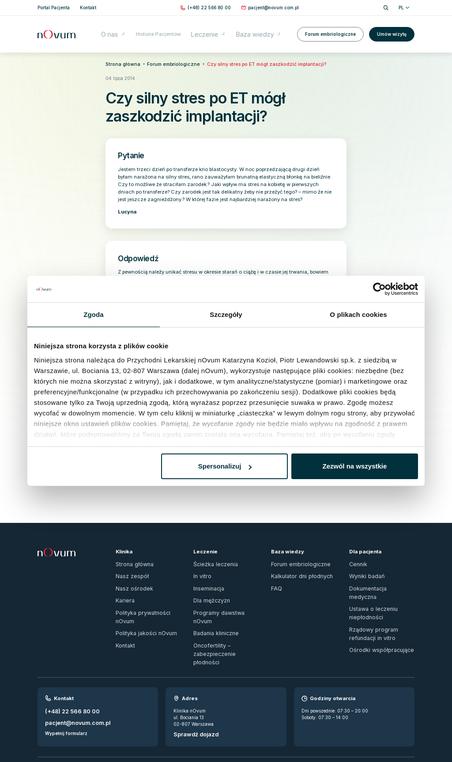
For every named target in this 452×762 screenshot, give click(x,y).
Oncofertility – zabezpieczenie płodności (224, 619)
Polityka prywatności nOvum (146, 595)
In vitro (200, 564)
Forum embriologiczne (330, 27)
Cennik (356, 553)
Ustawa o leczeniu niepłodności (381, 584)
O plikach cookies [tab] (358, 314)
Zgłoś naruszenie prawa (62, 726)
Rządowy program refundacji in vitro (379, 599)
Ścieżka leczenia (210, 553)
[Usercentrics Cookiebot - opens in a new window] (379, 289)
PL (404, 7)
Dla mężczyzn (208, 584)
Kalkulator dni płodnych (295, 564)
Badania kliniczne (212, 605)
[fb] (400, 730)
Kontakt (124, 615)
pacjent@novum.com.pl (71, 679)
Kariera (123, 584)
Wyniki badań (364, 564)
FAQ (275, 574)
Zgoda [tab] (93, 314)
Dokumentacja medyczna (375, 574)
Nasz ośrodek (130, 574)
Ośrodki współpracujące (374, 612)
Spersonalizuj (225, 466)
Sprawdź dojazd (192, 692)
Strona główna (118, 63)
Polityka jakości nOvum (141, 605)
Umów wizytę (392, 27)
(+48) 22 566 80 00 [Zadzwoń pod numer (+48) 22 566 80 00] (67, 669)
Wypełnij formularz (66, 687)
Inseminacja (205, 574)
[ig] (411, 730)
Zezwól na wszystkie (355, 466)
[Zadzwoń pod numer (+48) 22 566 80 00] (209, 7)
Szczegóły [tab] (226, 314)
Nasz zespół (128, 564)
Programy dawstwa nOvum (222, 595)
